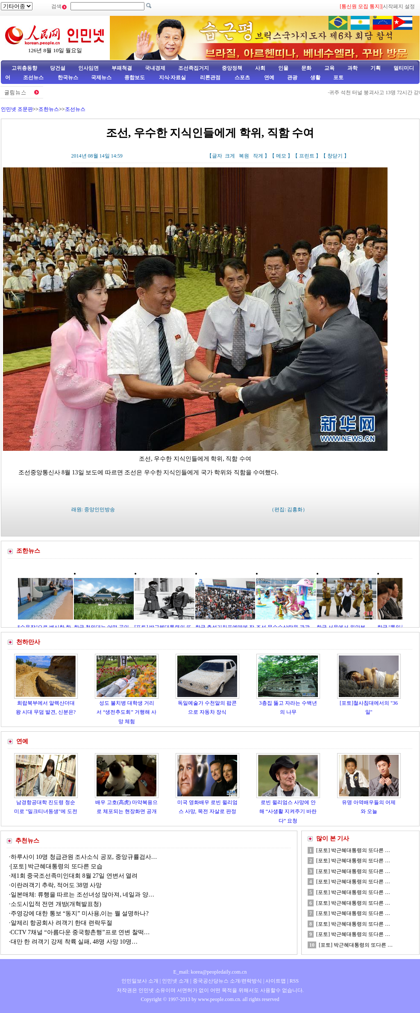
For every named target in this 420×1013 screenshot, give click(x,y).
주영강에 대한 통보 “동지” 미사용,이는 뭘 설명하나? (80, 913)
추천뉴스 (27, 840)
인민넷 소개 (175, 981)
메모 (281, 156)
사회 (260, 68)
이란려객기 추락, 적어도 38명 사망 (56, 885)
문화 (306, 68)
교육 (329, 68)
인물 (283, 68)
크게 (230, 156)
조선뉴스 (34, 77)
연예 (268, 77)
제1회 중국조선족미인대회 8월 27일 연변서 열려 (74, 876)
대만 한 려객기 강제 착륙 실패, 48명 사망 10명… (74, 942)
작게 (258, 156)
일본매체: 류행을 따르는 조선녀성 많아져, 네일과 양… (82, 894)
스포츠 (241, 77)
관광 (292, 77)
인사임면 (88, 68)
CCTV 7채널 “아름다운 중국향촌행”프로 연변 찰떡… (80, 932)
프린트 (306, 156)
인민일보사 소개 (140, 981)
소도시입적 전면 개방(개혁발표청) (56, 904)
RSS (294, 981)
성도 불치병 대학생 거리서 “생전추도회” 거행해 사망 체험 (126, 712)
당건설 (57, 68)
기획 (375, 68)
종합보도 (134, 77)
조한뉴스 (48, 109)
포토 (338, 77)
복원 (244, 156)
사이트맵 (275, 981)
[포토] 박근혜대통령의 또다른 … (353, 850)
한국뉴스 (68, 77)
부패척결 (122, 68)
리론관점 (210, 77)
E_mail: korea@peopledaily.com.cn (210, 972)
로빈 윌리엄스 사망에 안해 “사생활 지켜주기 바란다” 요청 (288, 811)
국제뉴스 (101, 77)
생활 (315, 77)
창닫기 (335, 156)
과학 (352, 68)
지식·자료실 (173, 77)
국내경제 (155, 68)
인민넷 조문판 (17, 109)
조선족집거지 (193, 68)
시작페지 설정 (399, 6)
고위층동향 (24, 68)
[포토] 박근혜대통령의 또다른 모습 (57, 866)
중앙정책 (232, 68)
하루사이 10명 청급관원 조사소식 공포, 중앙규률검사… (84, 857)
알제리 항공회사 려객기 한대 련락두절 (61, 923)
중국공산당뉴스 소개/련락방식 (227, 981)
